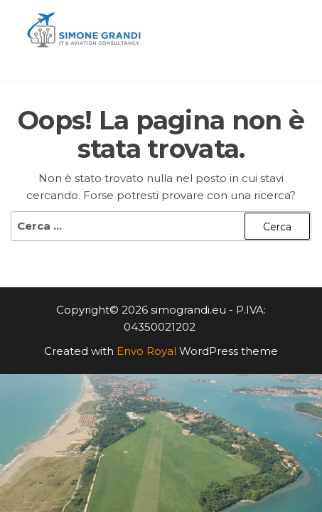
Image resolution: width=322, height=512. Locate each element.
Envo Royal (146, 351)
